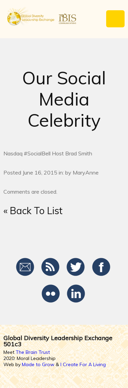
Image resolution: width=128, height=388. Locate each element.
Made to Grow (38, 364)
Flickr (50, 293)
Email (25, 267)
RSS (50, 267)
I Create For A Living (83, 364)
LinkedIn (76, 293)
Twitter (76, 267)
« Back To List (32, 211)
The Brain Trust (33, 352)
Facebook (101, 267)
